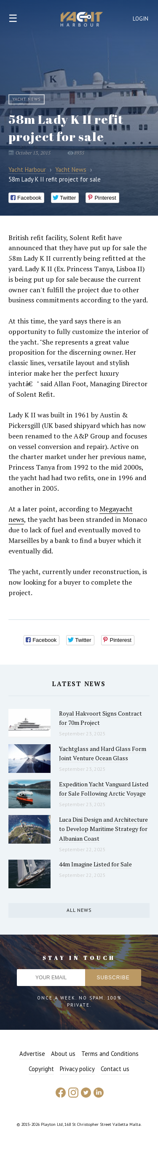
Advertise (32, 1054)
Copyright (41, 1069)
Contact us (115, 1069)
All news (79, 910)
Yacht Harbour (82, 20)
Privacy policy (77, 1069)
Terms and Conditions (110, 1054)
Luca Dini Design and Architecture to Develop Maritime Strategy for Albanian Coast (103, 828)
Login (141, 18)
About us (63, 1054)
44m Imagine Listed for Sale (95, 864)
